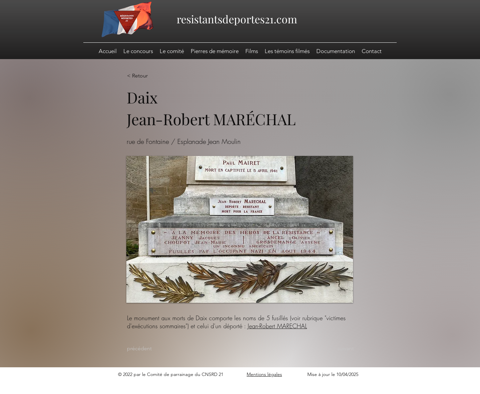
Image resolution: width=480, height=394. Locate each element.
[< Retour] (148, 75)
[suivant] (337, 348)
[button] (335, 51)
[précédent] (148, 348)
